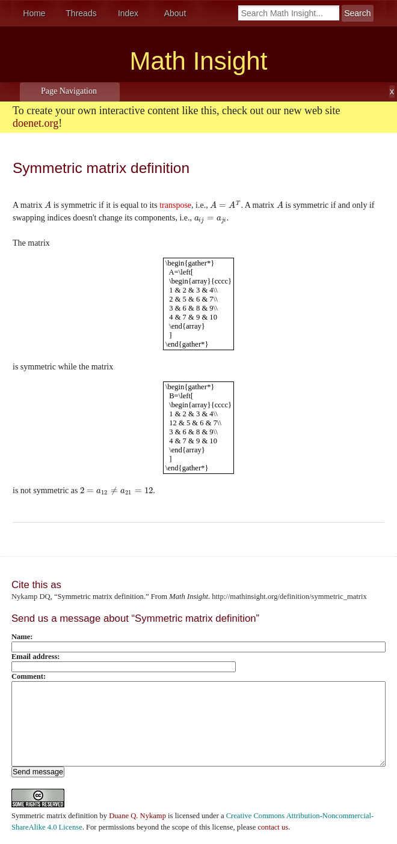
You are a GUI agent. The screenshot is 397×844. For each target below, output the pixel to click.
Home (34, 13)
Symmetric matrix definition (54, 816)
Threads (81, 13)
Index (128, 13)
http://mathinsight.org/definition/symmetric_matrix (289, 596)
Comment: (28, 676)
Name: (22, 637)
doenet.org (35, 123)
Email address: (35, 656)
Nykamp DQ (31, 596)
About (175, 13)
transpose (175, 205)
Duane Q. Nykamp (137, 816)
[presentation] (48, 205)
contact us (272, 827)
